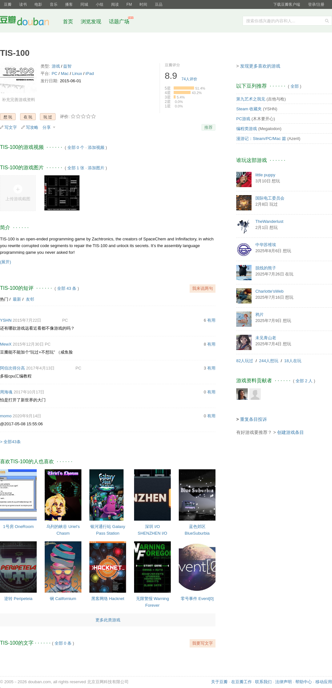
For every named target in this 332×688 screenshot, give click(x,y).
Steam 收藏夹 (249, 108)
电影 (38, 4)
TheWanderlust (269, 221)
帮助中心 (303, 681)
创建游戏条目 (290, 432)
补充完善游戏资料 (18, 99)
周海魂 (6, 392)
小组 (99, 4)
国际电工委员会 (269, 198)
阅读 (115, 4)
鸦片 (259, 314)
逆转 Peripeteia (18, 598)
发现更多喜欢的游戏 (260, 66)
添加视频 (96, 147)
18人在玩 (292, 360)
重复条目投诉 (253, 419)
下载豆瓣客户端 (286, 4)
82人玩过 (244, 360)
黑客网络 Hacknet (107, 598)
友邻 (30, 299)
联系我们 (263, 681)
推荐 (208, 127)
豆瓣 (7, 4)
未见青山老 (265, 337)
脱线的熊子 (265, 268)
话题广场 (119, 21)
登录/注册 (316, 4)
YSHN (5, 320)
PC (54, 73)
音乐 (53, 4)
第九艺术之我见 (250, 99)
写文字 (10, 127)
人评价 (189, 79)
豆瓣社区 (29, 22)
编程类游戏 (246, 128)
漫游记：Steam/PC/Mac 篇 (261, 138)
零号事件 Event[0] (197, 598)
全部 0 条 (63, 643)
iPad (90, 73)
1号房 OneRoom (18, 526)
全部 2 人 (304, 380)
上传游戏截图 (17, 198)
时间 (143, 4)
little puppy (265, 174)
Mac (65, 73)
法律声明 (283, 681)
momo (5, 416)
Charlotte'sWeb (269, 291)
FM (129, 4)
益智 (67, 66)
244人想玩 (269, 360)
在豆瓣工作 (241, 681)
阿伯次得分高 (12, 368)
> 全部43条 (10, 441)
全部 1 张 (75, 167)
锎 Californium (63, 598)
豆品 (158, 4)
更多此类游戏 (107, 620)
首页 (68, 21)
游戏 (56, 66)
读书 (23, 4)
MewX (5, 344)
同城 (84, 4)
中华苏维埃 (265, 244)
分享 (47, 127)
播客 (69, 4)
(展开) (5, 262)
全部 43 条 (67, 288)
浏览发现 (91, 21)
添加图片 (96, 167)
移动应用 (323, 681)
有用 (211, 320)
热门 (4, 299)
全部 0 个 (75, 147)
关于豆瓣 (219, 681)
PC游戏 (243, 118)
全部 (294, 86)
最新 (17, 299)
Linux (77, 73)
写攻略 (32, 127)
